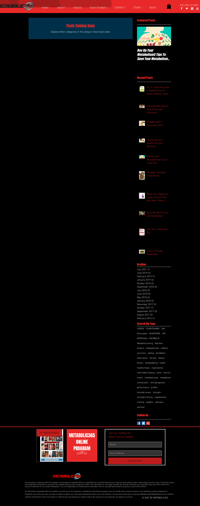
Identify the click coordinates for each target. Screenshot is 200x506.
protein (154, 387)
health (162, 363)
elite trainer (142, 358)
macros (166, 372)
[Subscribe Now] (135, 461)
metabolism (165, 377)
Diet (163, 328)
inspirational (157, 368)
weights (149, 402)
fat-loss (153, 358)
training (140, 402)
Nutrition (159, 343)
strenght (157, 392)
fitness (140, 363)
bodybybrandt (152, 348)
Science (140, 348)
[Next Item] (166, 36)
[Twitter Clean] (187, 8)
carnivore (141, 353)
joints (158, 372)
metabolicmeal (151, 377)
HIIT (164, 333)
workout (140, 407)
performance (143, 387)
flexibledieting (151, 363)
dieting (151, 353)
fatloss (161, 358)
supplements (160, 397)
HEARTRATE (154, 333)
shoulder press (144, 392)
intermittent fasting (146, 372)
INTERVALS (142, 338)
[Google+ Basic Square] (148, 423)
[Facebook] (181, 8)
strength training (145, 397)
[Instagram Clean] (192, 8)
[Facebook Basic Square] (139, 423)
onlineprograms (157, 382)
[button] (169, 6)
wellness (159, 402)
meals (140, 377)
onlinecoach (142, 382)
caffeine (164, 348)
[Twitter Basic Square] (143, 423)
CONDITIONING (153, 328)
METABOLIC (154, 338)
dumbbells (160, 353)
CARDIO (140, 328)
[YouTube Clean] (197, 8)
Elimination (142, 333)
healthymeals (143, 368)
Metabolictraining (145, 343)
